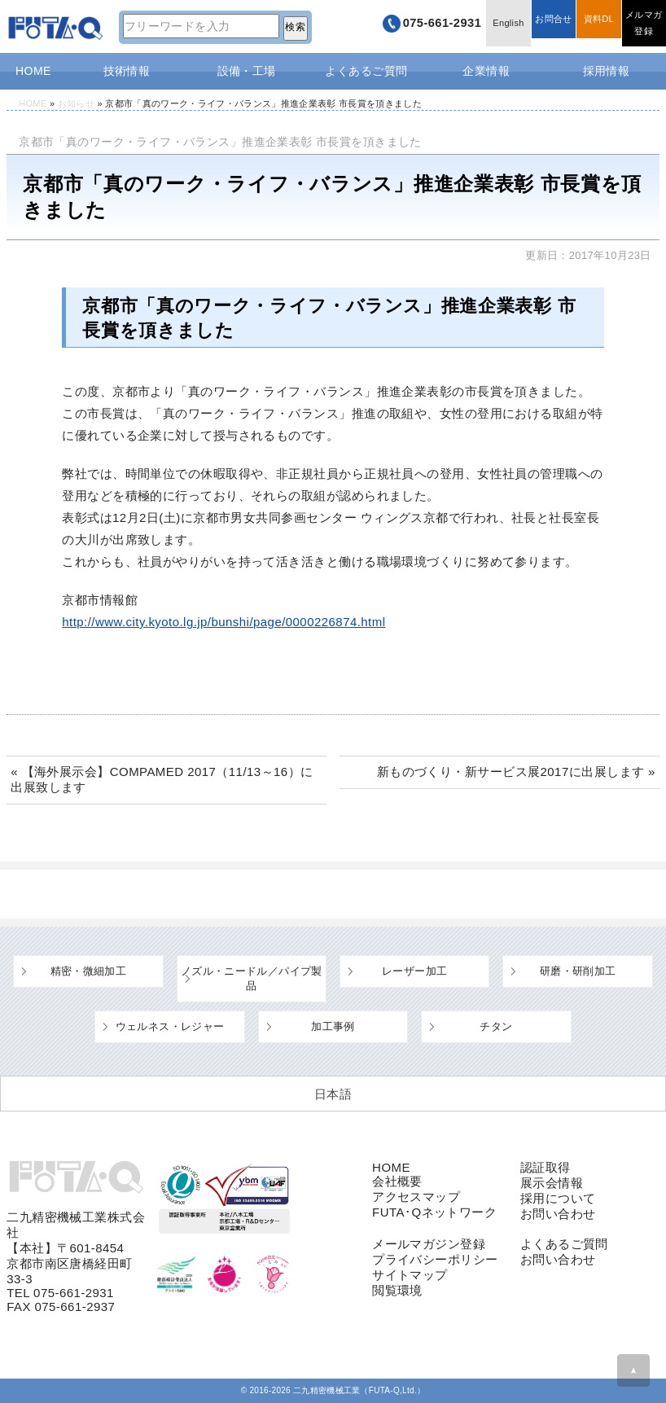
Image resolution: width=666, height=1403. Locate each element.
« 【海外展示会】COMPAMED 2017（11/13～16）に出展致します (162, 779)
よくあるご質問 (366, 70)
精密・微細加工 (88, 971)
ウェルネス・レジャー (170, 1026)
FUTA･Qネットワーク (434, 1212)
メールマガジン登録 (428, 1244)
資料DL (591, 26)
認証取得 (545, 1167)
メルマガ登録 (641, 26)
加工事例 (333, 1026)
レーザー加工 (414, 971)
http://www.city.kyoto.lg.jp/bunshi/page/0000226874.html (223, 622)
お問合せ (542, 26)
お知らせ (76, 103)
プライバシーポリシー (435, 1259)
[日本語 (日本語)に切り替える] (333, 1093)
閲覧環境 (397, 1290)
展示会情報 (551, 1183)
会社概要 (397, 1181)
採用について (558, 1198)
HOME (33, 70)
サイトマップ (410, 1275)
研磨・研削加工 (578, 971)
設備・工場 (246, 70)
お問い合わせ (558, 1214)
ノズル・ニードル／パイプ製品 (251, 978)
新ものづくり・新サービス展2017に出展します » (516, 771)
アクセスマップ (416, 1197)
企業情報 (486, 70)
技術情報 (127, 70)
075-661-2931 (414, 26)
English (492, 26)
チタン (496, 1026)
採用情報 (606, 70)
